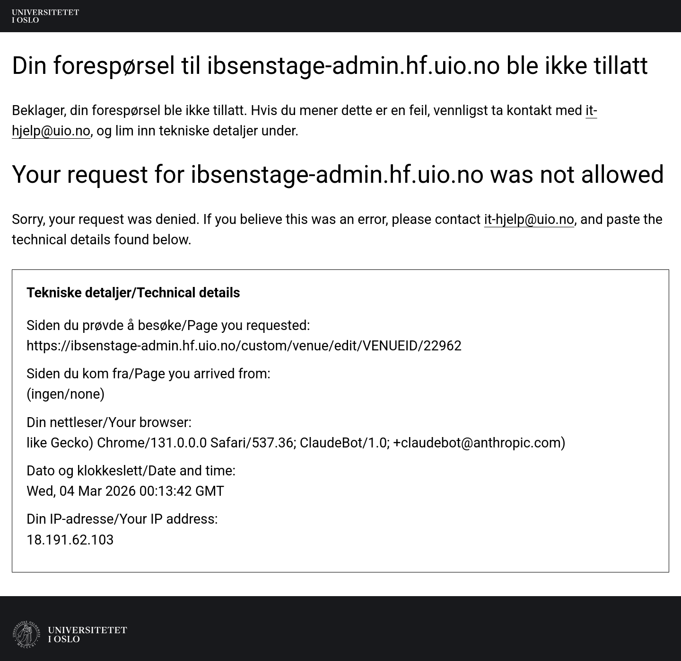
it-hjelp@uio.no (529, 219)
